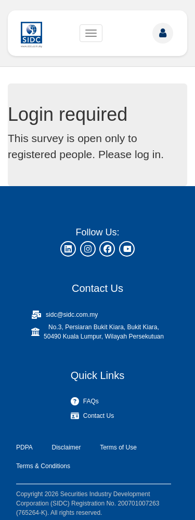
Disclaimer (66, 447)
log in (148, 154)
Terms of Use (118, 447)
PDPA (24, 447)
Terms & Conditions (43, 466)
